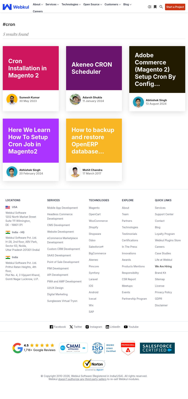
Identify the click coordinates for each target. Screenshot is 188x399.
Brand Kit (160, 272)
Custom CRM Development (63, 248)
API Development (57, 274)
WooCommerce (98, 220)
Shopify (93, 227)
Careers (38, 11)
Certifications (130, 240)
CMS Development (58, 225)
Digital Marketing (57, 294)
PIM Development (58, 268)
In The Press (129, 246)
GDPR (158, 298)
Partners (127, 220)
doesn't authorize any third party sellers (82, 379)
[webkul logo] (16, 7)
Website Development (60, 231)
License (159, 285)
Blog (157, 227)
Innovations (129, 253)
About (125, 207)
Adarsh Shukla (92, 97)
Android (93, 292)
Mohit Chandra (92, 170)
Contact (159, 220)
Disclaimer (161, 305)
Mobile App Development (62, 207)
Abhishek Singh (156, 100)
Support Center (164, 214)
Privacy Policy (163, 292)
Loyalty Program (165, 233)
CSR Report (129, 279)
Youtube (134, 326)
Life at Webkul (163, 259)
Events (126, 292)
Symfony (94, 272)
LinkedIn (115, 326)
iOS (91, 285)
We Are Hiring (163, 266)
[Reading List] (155, 7)
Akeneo (93, 259)
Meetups (127, 285)
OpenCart (95, 214)
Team (125, 214)
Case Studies (163, 253)
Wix (91, 305)
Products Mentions (133, 266)
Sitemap (160, 279)
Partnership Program (134, 298)
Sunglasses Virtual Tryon (62, 300)
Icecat (92, 298)
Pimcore (94, 266)
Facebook (60, 326)
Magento (94, 207)
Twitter (78, 326)
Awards (126, 259)
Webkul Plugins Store (168, 240)
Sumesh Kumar (29, 97)
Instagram (96, 326)
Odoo (92, 240)
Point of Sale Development (63, 261)
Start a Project (175, 6)
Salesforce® (96, 246)
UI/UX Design (55, 287)
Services (160, 207)
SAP (91, 311)
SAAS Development (59, 255)
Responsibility (130, 272)
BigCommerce (97, 253)
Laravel (93, 279)
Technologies (130, 227)
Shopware (95, 233)
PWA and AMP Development (64, 281)
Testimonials (129, 233)
